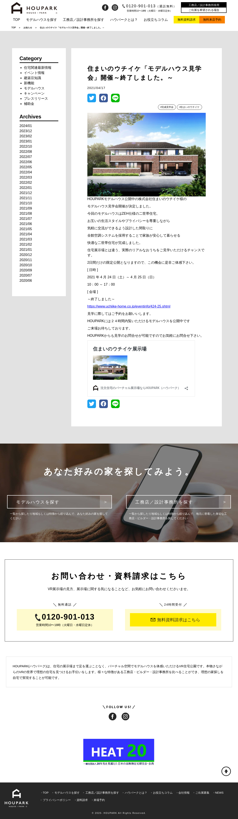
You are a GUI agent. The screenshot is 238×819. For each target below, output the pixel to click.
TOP (16, 19)
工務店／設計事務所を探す (83, 19)
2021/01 (26, 249)
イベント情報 (34, 73)
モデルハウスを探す (41, 19)
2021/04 (26, 234)
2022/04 (26, 172)
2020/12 (26, 255)
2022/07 (26, 157)
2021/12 (26, 193)
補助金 (29, 104)
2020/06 (26, 280)
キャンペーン (34, 93)
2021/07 (26, 218)
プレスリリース (36, 98)
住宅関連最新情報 (37, 67)
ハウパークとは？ (124, 19)
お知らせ (27, 27)
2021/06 (26, 224)
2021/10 (26, 203)
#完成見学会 (166, 107)
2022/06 (26, 162)
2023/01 (26, 141)
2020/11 (26, 260)
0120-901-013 (149, 6)
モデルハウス (34, 88)
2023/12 (26, 131)
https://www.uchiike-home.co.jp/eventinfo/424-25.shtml (128, 306)
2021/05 (26, 229)
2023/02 (26, 136)
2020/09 (26, 270)
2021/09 (26, 208)
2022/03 (26, 177)
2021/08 (26, 213)
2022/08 (26, 151)
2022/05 (26, 167)
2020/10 (26, 265)
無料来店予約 (212, 19)
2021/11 (26, 198)
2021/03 (26, 239)
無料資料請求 (187, 19)
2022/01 (26, 188)
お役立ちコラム (156, 19)
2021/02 (26, 244)
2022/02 (26, 182)
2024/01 (26, 126)
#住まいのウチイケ (189, 107)
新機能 (29, 83)
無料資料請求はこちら (175, 619)
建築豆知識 (32, 78)
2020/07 (26, 275)
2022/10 (26, 146)
